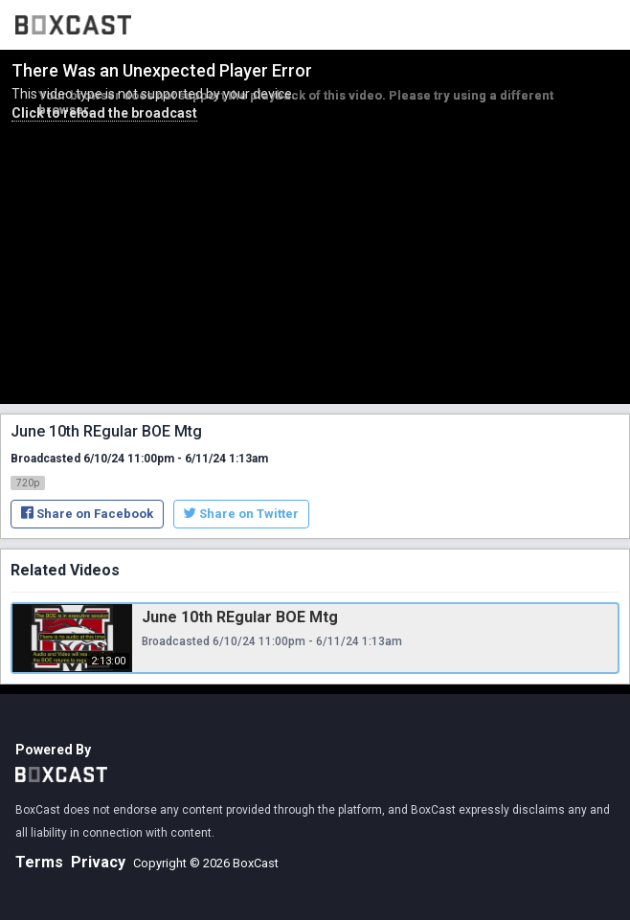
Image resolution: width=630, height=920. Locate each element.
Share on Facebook (87, 513)
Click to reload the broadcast (104, 113)
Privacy (98, 862)
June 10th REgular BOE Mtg (240, 617)
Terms (39, 862)
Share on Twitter (241, 513)
